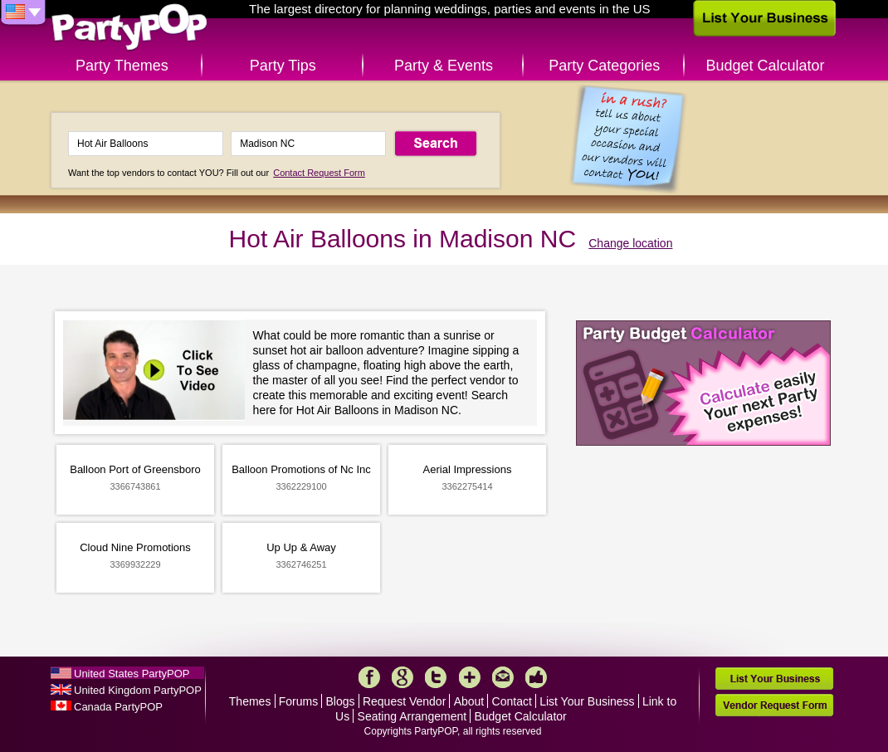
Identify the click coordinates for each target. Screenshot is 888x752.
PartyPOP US (129, 27)
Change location (630, 243)
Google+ (402, 677)
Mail (503, 677)
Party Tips (283, 65)
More (470, 677)
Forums (298, 701)
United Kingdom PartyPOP (138, 690)
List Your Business (586, 701)
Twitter (435, 677)
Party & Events (443, 65)
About (469, 701)
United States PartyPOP (131, 673)
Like (536, 677)
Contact (512, 701)
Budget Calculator (765, 65)
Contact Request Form (319, 173)
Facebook (369, 677)
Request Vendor (404, 701)
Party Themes (122, 65)
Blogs (340, 701)
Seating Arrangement (412, 716)
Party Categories (604, 65)
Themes (250, 701)
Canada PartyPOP (118, 707)
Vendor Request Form (774, 705)
